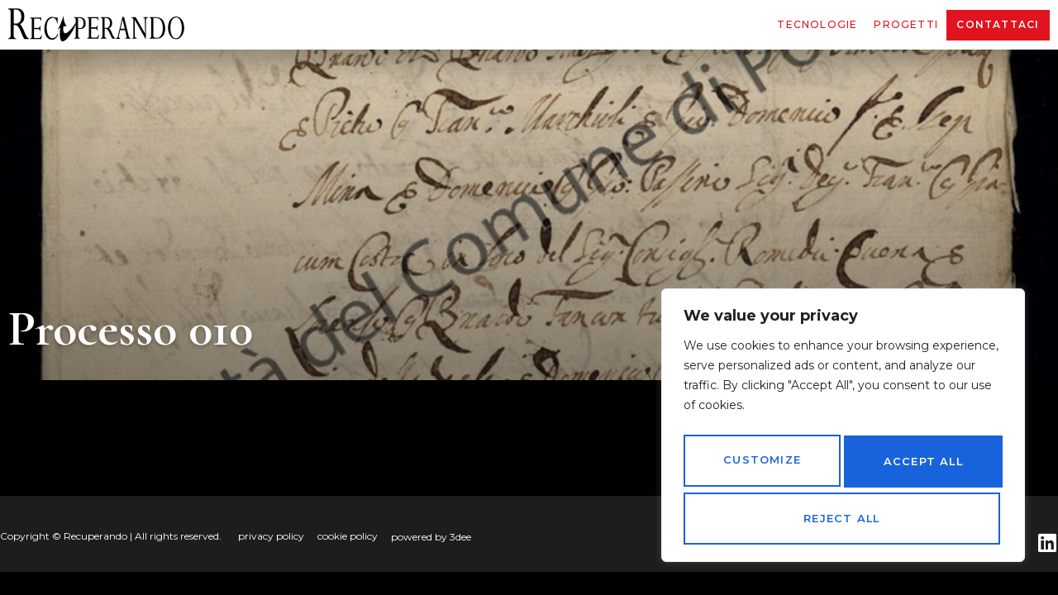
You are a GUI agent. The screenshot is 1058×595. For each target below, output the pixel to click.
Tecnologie (817, 24)
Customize (760, 466)
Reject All (919, 466)
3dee (460, 537)
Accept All (843, 519)
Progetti (906, 24)
